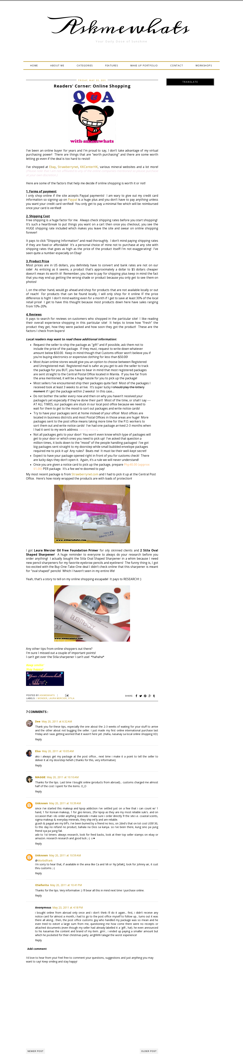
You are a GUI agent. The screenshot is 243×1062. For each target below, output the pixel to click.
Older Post (149, 1051)
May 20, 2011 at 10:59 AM (65, 855)
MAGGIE (40, 777)
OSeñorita (42, 885)
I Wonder (41, 698)
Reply (38, 739)
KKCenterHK (89, 167)
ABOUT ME (57, 65)
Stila (71, 698)
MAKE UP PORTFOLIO (144, 65)
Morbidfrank (45, 860)
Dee (37, 721)
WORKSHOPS (204, 65)
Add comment (37, 949)
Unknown (41, 803)
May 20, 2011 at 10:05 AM (58, 751)
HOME (34, 65)
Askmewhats (121, 27)
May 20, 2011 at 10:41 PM (66, 885)
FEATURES (111, 65)
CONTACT (176, 65)
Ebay (52, 167)
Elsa (38, 751)
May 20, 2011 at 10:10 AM (63, 777)
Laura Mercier (58, 698)
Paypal (73, 200)
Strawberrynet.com (85, 474)
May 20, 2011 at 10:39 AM (65, 803)
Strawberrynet (68, 167)
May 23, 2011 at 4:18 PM (67, 907)
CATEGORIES (85, 65)
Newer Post (35, 1051)
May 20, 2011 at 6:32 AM (57, 721)
